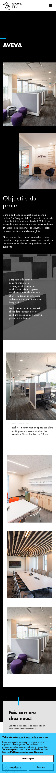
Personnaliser (15, 585)
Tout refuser (41, 585)
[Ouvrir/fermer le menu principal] (50, 5)
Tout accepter (28, 576)
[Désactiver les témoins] (50, 665)
